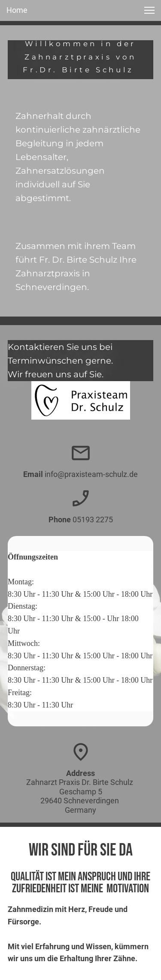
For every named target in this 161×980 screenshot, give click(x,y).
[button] (149, 10)
